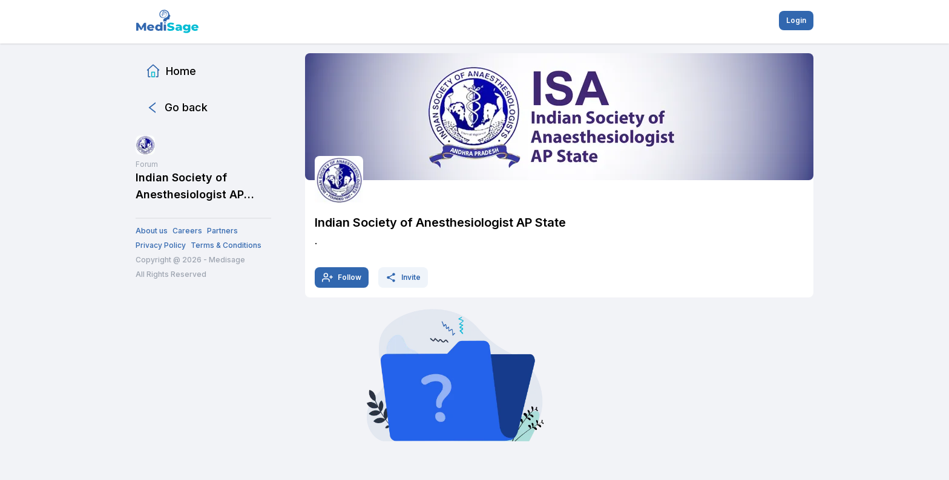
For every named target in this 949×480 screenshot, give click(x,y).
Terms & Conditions (226, 245)
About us (152, 230)
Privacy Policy (161, 245)
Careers (187, 230)
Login (796, 20)
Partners (222, 230)
